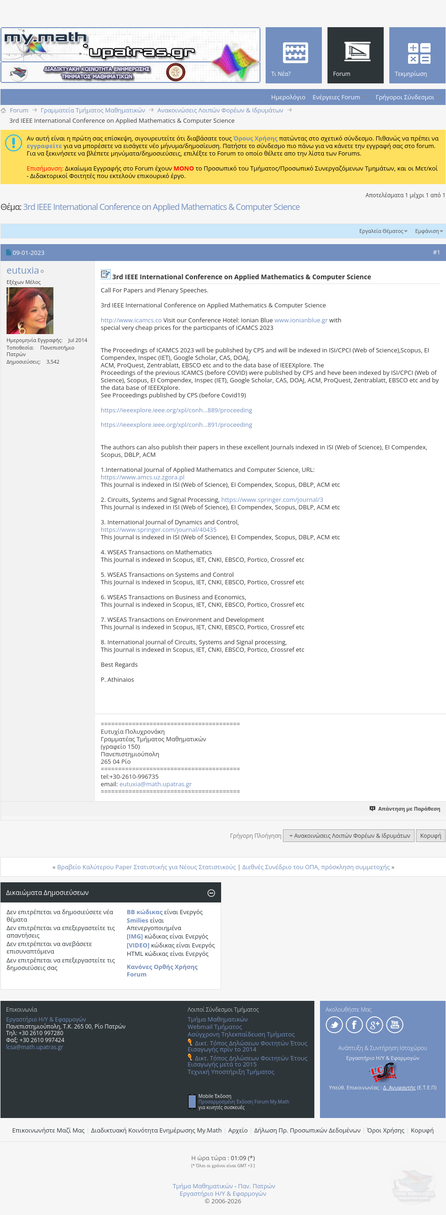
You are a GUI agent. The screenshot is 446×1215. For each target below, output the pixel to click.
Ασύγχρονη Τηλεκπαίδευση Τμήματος (241, 1034)
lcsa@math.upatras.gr (34, 1047)
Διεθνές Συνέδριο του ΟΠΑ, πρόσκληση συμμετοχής (316, 867)
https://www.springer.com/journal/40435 (158, 529)
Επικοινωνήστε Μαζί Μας (48, 1130)
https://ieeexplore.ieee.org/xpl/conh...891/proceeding (176, 424)
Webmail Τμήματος (215, 1026)
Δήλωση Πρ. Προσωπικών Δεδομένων (307, 1130)
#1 (436, 252)
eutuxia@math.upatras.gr (155, 784)
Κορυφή (430, 836)
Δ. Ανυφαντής (399, 1087)
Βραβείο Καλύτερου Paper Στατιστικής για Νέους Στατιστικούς (146, 867)
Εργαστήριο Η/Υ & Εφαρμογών (46, 1019)
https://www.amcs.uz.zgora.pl (143, 477)
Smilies (138, 920)
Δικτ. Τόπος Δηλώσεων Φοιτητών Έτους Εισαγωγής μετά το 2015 (247, 1061)
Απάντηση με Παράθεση (405, 808)
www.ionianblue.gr (301, 320)
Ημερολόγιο (288, 97)
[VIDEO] (138, 945)
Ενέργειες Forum (336, 97)
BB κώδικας (145, 912)
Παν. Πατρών (256, 1186)
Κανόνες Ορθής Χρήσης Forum (162, 970)
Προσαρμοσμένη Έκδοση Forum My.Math (244, 1101)
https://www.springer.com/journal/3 (272, 499)
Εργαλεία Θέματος (381, 230)
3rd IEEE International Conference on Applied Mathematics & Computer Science (161, 206)
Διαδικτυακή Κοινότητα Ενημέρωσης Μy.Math (156, 1130)
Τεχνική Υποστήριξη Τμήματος (231, 1071)
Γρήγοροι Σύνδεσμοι (405, 97)
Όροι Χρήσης (386, 1130)
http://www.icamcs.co (131, 320)
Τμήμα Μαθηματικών (218, 1019)
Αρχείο (238, 1130)
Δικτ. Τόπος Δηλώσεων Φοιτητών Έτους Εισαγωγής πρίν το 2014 (247, 1046)
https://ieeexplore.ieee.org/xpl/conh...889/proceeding (176, 410)
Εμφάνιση (427, 230)
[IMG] (135, 936)
